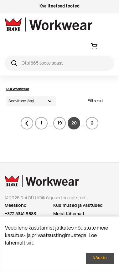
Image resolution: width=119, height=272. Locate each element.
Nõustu (100, 257)
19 (59, 123)
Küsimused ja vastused (78, 205)
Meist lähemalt (69, 213)
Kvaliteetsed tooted (59, 6)
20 (74, 123)
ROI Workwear (17, 89)
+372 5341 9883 (20, 213)
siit (29, 243)
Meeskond (16, 205)
